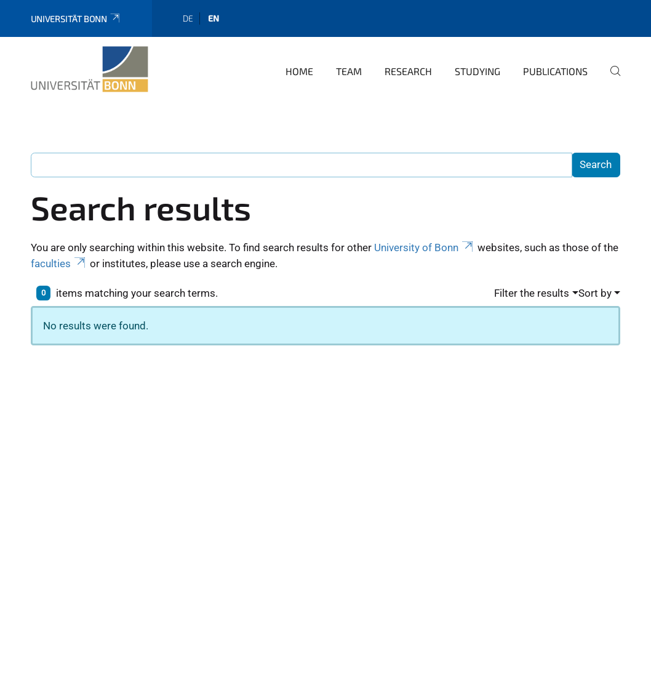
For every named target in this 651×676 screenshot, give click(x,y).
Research (408, 71)
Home (299, 71)
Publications (555, 71)
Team (349, 71)
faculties (59, 263)
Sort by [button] (595, 293)
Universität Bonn (76, 19)
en (213, 18)
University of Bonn (424, 247)
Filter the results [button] (531, 293)
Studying (477, 71)
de (188, 18)
